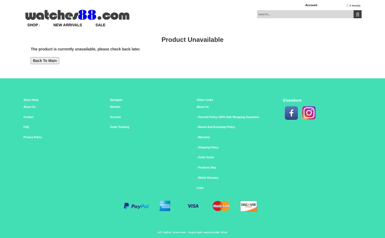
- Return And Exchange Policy (216, 127)
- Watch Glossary (208, 177)
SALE (100, 25)
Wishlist (115, 106)
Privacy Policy (32, 137)
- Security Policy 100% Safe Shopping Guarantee (228, 117)
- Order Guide (205, 157)
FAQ (26, 127)
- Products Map (206, 167)
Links (200, 187)
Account (311, 5)
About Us (29, 106)
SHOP (33, 25)
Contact (28, 117)
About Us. (203, 106)
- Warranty (203, 137)
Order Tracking (119, 127)
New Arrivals (68, 25)
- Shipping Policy (208, 147)
